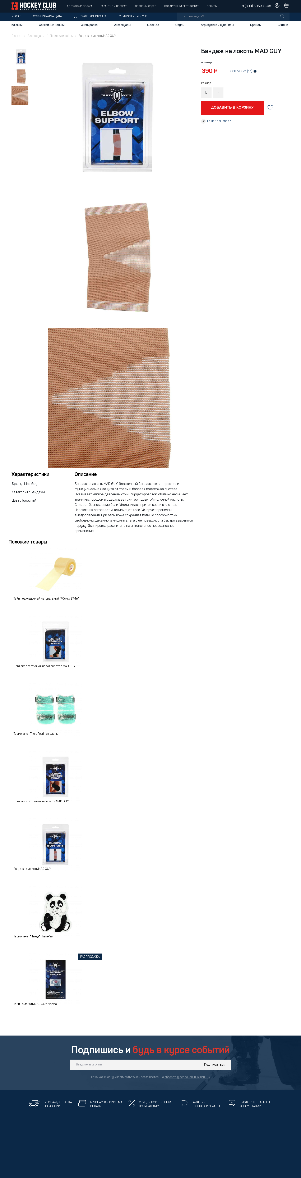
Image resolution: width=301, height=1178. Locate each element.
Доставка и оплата (79, 6)
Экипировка (89, 25)
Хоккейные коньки (52, 25)
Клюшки (17, 25)
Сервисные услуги (133, 16)
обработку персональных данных (187, 1077)
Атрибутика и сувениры (217, 25)
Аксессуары (122, 25)
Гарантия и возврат (114, 6)
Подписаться (215, 1064)
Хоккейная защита (47, 16)
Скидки (283, 25)
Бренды (255, 25)
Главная (16, 36)
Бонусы (212, 6)
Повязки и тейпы (61, 36)
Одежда (153, 25)
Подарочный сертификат (181, 6)
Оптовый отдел (145, 6)
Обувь (179, 25)
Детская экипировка (90, 16)
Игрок (15, 16)
